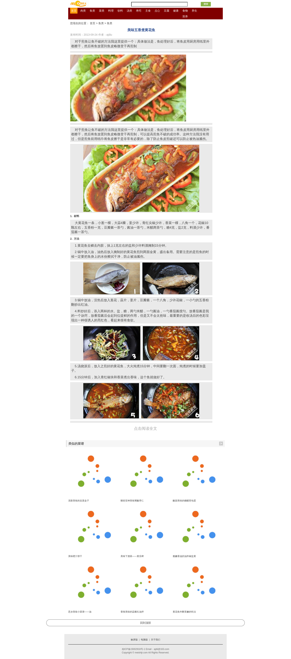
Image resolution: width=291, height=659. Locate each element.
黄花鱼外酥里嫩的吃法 (184, 611)
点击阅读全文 (145, 428)
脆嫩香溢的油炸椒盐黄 (184, 556)
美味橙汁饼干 (75, 556)
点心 (157, 10)
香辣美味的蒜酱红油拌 (132, 611)
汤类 (129, 10)
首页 (74, 10)
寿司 (138, 10)
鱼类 (92, 10)
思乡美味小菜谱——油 (79, 611)
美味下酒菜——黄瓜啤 (132, 556)
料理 (111, 10)
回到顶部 (145, 622)
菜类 (101, 10)
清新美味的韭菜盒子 (78, 500)
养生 (194, 10)
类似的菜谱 (145, 443)
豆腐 (166, 10)
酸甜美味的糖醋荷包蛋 (184, 500)
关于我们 (155, 639)
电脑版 (144, 639)
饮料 (120, 10)
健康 (176, 10)
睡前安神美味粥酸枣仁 (132, 500)
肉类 (83, 10)
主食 (148, 10)
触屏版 (134, 639)
